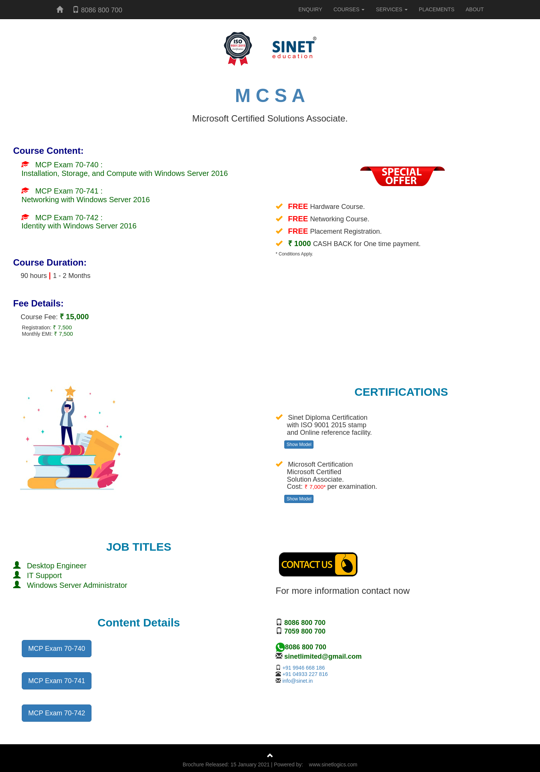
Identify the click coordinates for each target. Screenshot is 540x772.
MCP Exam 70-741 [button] (56, 681)
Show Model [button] (298, 444)
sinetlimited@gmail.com (323, 656)
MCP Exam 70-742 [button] (56, 713)
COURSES (348, 9)
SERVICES (391, 9)
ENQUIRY (310, 9)
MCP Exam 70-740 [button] (56, 648)
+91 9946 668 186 (303, 668)
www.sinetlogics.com (333, 764)
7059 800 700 (304, 631)
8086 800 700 (97, 10)
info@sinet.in (297, 681)
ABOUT (475, 9)
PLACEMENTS (436, 9)
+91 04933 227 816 (305, 674)
